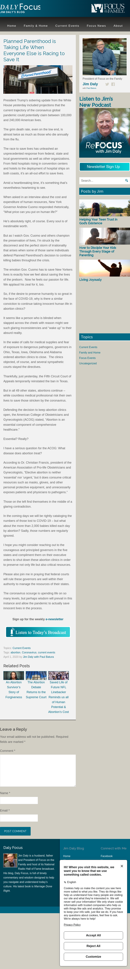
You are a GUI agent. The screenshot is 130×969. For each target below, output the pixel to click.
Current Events (22, 648)
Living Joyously (90, 279)
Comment (7, 751)
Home (66, 856)
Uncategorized (88, 363)
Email (5, 810)
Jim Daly (22, 9)
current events (46, 652)
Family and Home (89, 352)
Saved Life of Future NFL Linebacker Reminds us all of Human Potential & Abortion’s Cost (58, 692)
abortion (15, 652)
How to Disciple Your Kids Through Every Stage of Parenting (97, 251)
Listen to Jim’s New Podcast (96, 102)
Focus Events (87, 358)
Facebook (107, 856)
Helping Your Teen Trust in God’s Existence (98, 221)
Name (5, 793)
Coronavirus (29, 652)
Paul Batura (91, 88)
